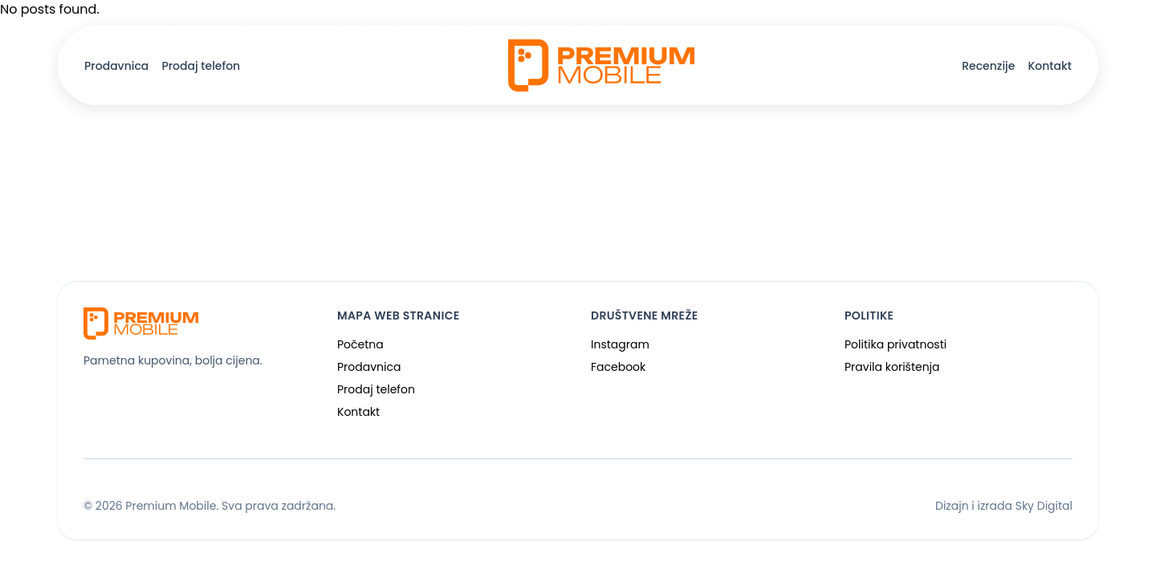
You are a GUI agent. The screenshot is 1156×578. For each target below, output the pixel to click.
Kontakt (1050, 66)
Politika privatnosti (895, 344)
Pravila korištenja (892, 367)
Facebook (618, 367)
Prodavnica (116, 66)
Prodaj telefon (200, 66)
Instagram (620, 344)
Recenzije (988, 66)
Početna (360, 344)
